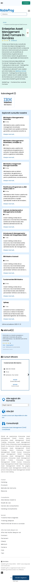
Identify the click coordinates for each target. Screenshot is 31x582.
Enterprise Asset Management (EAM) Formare (15, 24)
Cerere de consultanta (10, 505)
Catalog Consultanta (9, 509)
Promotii (4, 485)
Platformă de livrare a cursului (13, 524)
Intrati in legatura (20, 578)
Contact (26, 3)
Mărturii (4, 544)
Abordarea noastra (8, 500)
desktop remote (20, 71)
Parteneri (4, 538)
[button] (28, 375)
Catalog (4, 482)
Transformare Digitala (9, 518)
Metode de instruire (8, 488)
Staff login (15, 581)
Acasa (4, 22)
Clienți (3, 541)
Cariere (4, 547)
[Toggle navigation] (29, 10)
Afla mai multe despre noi (11, 532)
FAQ (2, 550)
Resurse (4, 491)
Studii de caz (6, 503)
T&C (2, 553)
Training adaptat (7, 521)
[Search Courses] (14, 14)
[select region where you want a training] (15, 405)
